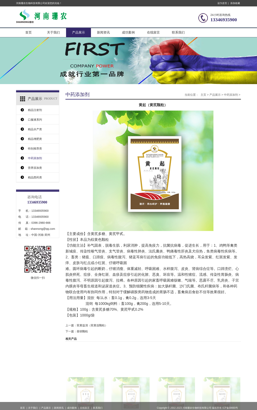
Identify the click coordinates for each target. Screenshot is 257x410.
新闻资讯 (103, 32)
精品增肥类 (35, 138)
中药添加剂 (35, 158)
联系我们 (178, 32)
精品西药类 (35, 177)
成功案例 (128, 32)
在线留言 (153, 32)
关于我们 (53, 32)
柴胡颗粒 (82, 331)
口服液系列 (35, 119)
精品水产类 (35, 129)
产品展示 (78, 32)
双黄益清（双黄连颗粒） (92, 325)
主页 (203, 94)
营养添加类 (35, 167)
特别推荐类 (35, 148)
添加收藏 (235, 3)
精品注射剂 (35, 110)
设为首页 (222, 3)
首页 (28, 32)
